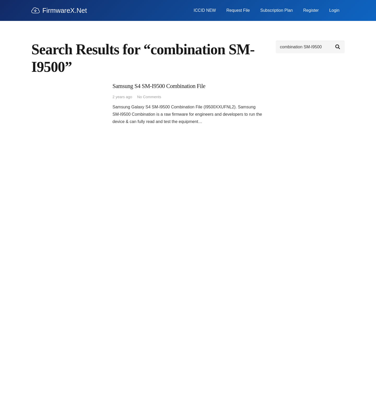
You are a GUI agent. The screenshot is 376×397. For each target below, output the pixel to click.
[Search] (310, 47)
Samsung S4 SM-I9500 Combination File (159, 86)
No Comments (149, 97)
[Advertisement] (310, 138)
